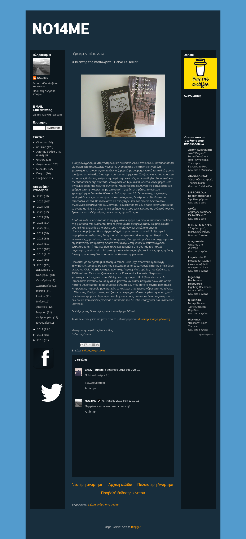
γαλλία (86, 350)
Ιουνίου (41, 296)
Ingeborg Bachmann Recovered (195, 280)
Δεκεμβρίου (43, 269)
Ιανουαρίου (43, 322)
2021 (40, 222)
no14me (41, 147)
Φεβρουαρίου (44, 317)
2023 (40, 212)
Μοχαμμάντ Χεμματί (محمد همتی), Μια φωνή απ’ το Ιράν (199, 264)
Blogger (135, 527)
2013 (40, 265)
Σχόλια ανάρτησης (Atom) (103, 504)
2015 (40, 254)
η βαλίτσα (194, 299)
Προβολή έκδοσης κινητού (123, 493)
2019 (40, 233)
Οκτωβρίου (43, 280)
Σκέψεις (41, 178)
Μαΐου (40, 301)
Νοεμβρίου (43, 275)
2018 (40, 238)
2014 (40, 259)
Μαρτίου (41, 312)
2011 (40, 334)
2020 (40, 227)
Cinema (41, 142)
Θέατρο (40, 159)
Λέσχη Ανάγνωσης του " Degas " (200, 151)
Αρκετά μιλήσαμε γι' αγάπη (154, 319)
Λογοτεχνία (98, 350)
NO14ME (60, 28)
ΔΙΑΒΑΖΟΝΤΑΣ (198, 176)
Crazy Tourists (94, 369)
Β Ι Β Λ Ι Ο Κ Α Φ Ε (200, 224)
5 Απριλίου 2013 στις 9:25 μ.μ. (123, 369)
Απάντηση (91, 388)
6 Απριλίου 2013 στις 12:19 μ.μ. (121, 400)
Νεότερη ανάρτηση (87, 484)
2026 (40, 196)
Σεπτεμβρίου (44, 285)
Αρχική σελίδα (120, 484)
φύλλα (192, 208)
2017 (40, 243)
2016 (40, 249)
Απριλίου (42, 306)
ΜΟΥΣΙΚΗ (42, 168)
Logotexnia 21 (197, 257)
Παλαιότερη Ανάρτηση (155, 484)
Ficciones (194, 319)
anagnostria (196, 241)
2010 (40, 340)
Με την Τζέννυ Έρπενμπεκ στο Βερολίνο (197, 306)
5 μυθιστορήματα (198, 199)
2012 (40, 329)
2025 (40, 201)
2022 (40, 217)
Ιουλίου (41, 290)
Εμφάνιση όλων (206, 334)
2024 (40, 206)
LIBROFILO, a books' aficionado (199, 194)
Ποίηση (40, 173)
